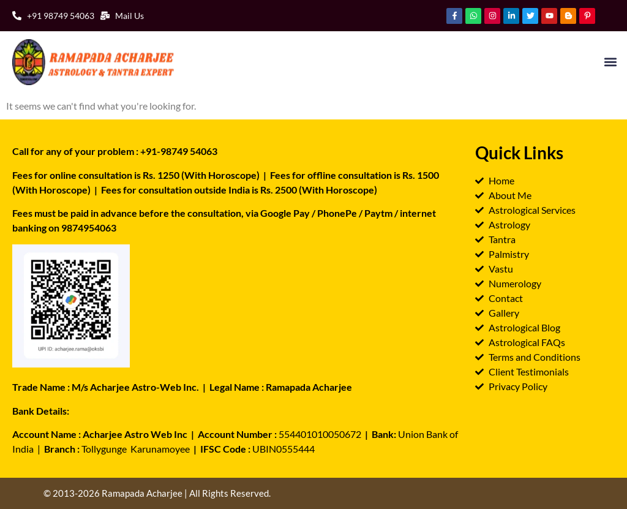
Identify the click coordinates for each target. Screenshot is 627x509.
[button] (611, 62)
